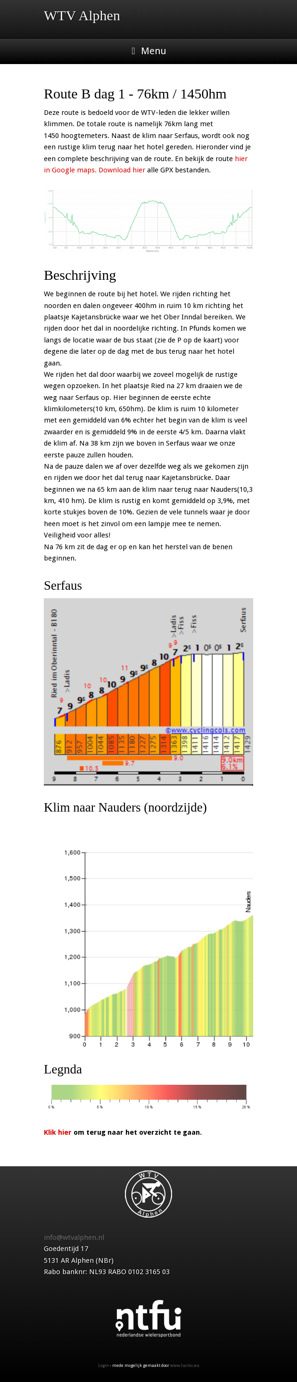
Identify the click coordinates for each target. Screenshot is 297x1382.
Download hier (122, 170)
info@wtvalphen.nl (74, 1237)
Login (103, 1365)
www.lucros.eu (184, 1365)
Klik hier (58, 1132)
